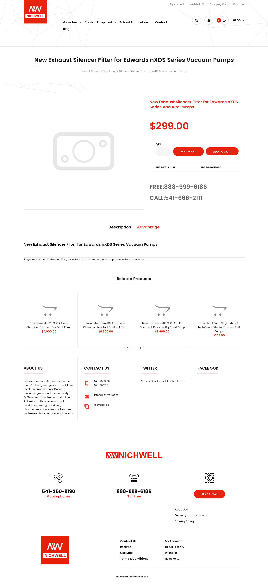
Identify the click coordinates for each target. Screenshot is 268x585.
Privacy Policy (184, 521)
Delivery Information (189, 515)
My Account (177, 4)
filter (63, 259)
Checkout (239, 4)
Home (84, 71)
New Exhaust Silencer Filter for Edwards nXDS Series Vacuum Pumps (145, 71)
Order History (174, 547)
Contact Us (128, 541)
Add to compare (211, 167)
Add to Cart (222, 152)
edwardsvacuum (133, 259)
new (35, 259)
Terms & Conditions (134, 559)
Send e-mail (209, 494)
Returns (125, 547)
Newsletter (173, 559)
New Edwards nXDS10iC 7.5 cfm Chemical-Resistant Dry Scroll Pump (105, 325)
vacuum (106, 259)
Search (95, 71)
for (69, 259)
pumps (116, 259)
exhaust (44, 259)
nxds (88, 259)
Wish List (171, 553)
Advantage (148, 227)
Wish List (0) (197, 4)
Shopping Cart (218, 4)
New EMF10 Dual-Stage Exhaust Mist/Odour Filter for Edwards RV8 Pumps (219, 327)
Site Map (126, 553)
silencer (55, 259)
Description (120, 227)
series (96, 259)
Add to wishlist (165, 167)
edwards (78, 259)
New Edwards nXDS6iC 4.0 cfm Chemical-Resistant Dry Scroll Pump (49, 325)
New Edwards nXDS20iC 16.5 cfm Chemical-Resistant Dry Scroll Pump (162, 325)
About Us (181, 509)
